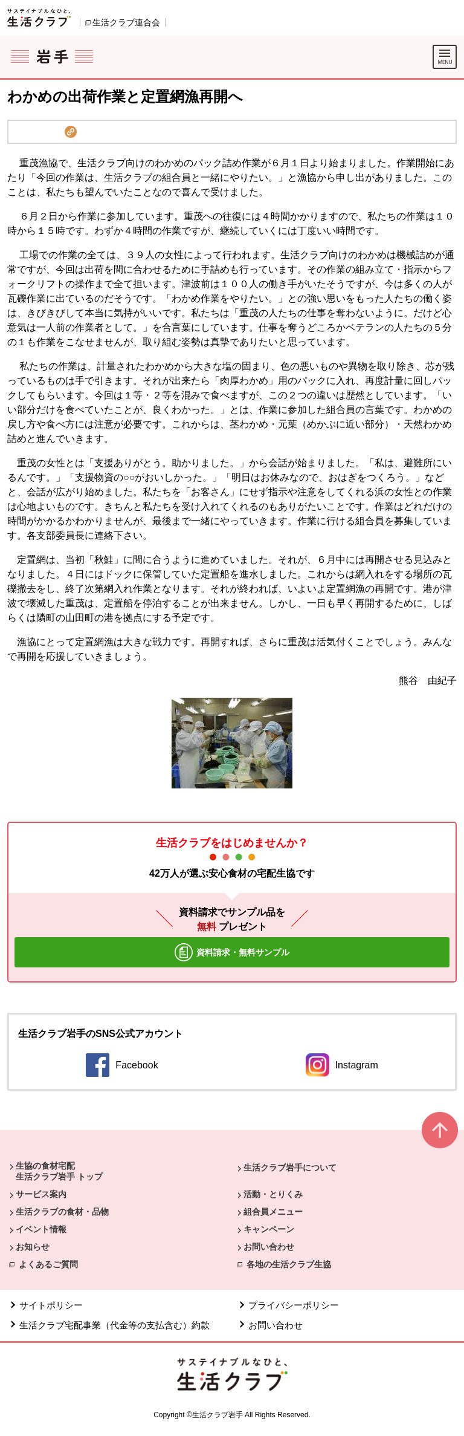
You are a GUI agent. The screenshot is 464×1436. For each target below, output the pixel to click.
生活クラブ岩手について (290, 1167)
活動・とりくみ (273, 1194)
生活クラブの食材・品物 (62, 1212)
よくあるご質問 (48, 1264)
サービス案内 (41, 1194)
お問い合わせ (268, 1247)
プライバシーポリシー (293, 1305)
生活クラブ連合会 (126, 22)
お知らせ (33, 1247)
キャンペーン (268, 1229)
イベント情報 (41, 1229)
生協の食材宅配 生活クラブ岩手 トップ (59, 1171)
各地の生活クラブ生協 (288, 1264)
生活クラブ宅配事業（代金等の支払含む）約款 (114, 1325)
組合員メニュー (273, 1212)
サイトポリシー (51, 1305)
